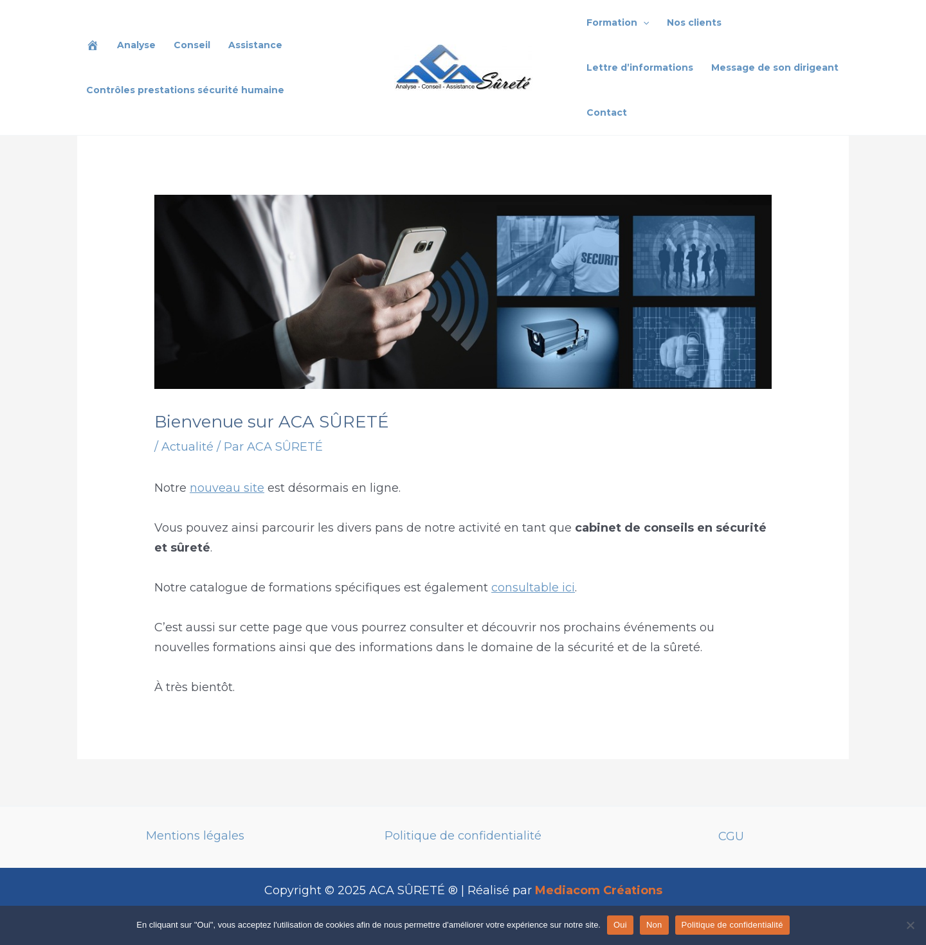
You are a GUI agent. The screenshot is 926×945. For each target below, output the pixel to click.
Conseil (192, 45)
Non (654, 925)
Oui (620, 925)
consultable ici (533, 587)
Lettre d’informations (639, 67)
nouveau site (227, 488)
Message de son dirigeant (775, 67)
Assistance (255, 45)
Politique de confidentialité (463, 836)
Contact (606, 112)
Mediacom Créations (598, 890)
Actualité (187, 447)
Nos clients (694, 22)
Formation (617, 22)
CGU (731, 836)
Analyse (136, 45)
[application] (643, 22)
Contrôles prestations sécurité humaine (185, 90)
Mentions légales (195, 836)
